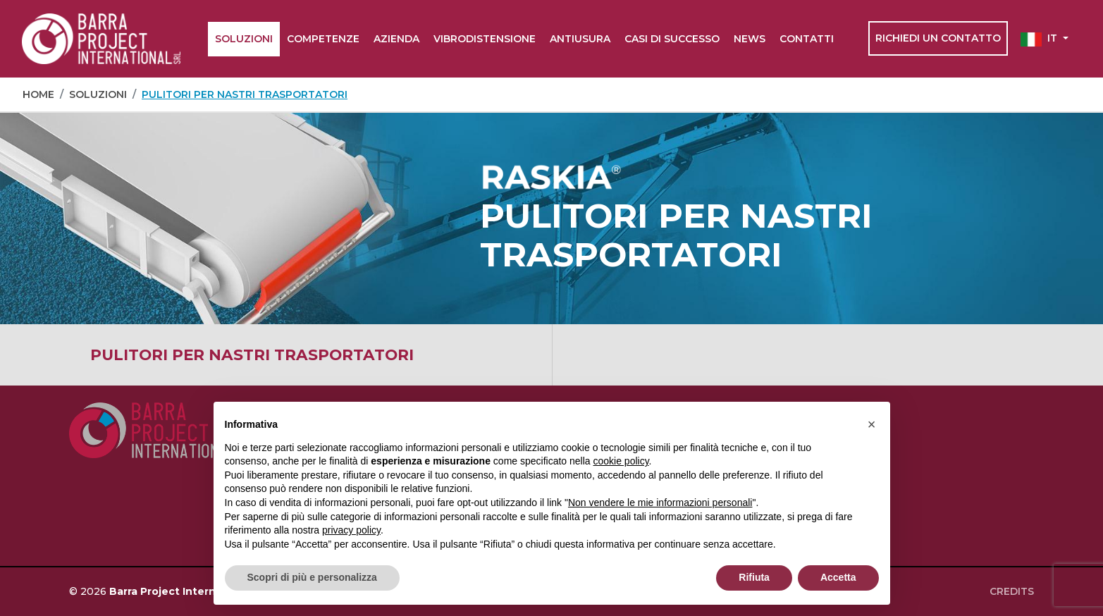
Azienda (396, 38)
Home (38, 94)
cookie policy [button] (620, 461)
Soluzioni (244, 38)
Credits (1012, 591)
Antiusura (580, 38)
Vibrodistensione (484, 38)
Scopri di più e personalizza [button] (312, 577)
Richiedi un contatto (938, 38)
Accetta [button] (838, 577)
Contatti (807, 38)
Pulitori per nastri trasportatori (252, 354)
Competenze (323, 38)
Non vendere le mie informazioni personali (660, 502)
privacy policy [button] (351, 530)
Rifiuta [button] (754, 577)
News (749, 38)
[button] (1044, 38)
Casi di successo (672, 38)
